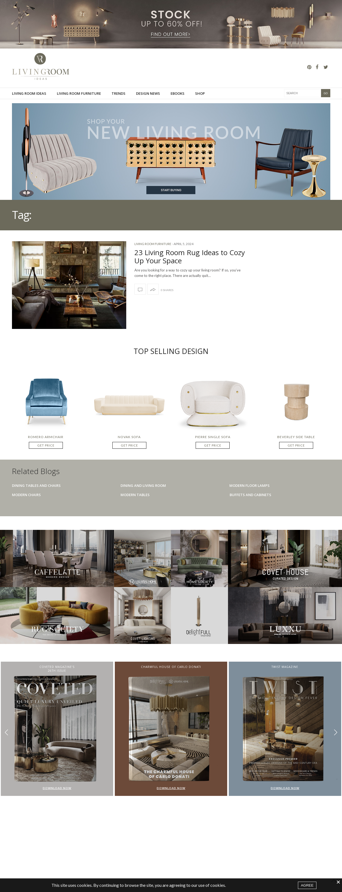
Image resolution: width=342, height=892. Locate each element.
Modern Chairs (26, 494)
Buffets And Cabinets (250, 494)
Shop (200, 93)
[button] (335, 732)
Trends (118, 93)
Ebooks (177, 93)
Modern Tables (135, 494)
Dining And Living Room (143, 485)
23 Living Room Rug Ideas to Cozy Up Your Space (189, 256)
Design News (148, 93)
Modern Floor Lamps (249, 485)
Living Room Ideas (29, 93)
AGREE (307, 885)
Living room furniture (79, 93)
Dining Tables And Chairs (36, 485)
